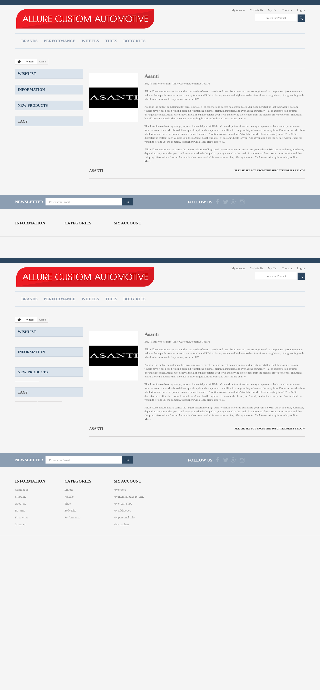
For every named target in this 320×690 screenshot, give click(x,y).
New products (33, 162)
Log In (301, 10)
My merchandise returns (129, 288)
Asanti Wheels (158, 83)
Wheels (90, 41)
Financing (21, 309)
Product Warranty (32, 127)
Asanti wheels (174, 114)
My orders (120, 281)
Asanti (238, 126)
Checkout (287, 10)
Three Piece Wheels (28, 218)
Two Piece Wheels (27, 212)
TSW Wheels (68, 205)
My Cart (273, 10)
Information (31, 111)
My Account (238, 10)
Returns (26, 145)
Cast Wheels (49, 205)
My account (127, 272)
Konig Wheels (52, 218)
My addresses (122, 302)
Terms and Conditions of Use (38, 133)
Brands (29, 41)
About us (27, 139)
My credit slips (123, 295)
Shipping (27, 121)
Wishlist (27, 74)
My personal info (124, 309)
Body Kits (134, 41)
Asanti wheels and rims (215, 91)
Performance (59, 41)
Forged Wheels (51, 212)
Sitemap (20, 315)
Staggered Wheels (50, 199)
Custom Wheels (26, 199)
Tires (111, 41)
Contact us (22, 281)
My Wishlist (257, 10)
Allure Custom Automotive (186, 83)
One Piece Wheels (27, 205)
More (147, 161)
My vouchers (122, 315)
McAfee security (264, 157)
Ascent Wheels (25, 224)
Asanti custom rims (239, 91)
